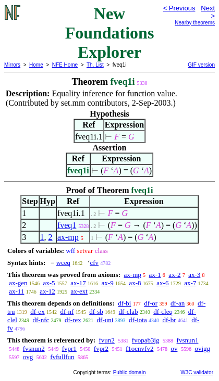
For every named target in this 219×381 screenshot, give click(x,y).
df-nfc (41, 320)
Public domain (129, 372)
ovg (28, 357)
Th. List (95, 65)
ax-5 (49, 283)
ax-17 (78, 283)
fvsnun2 (34, 348)
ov (174, 348)
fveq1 (66, 225)
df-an (178, 303)
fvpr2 (101, 348)
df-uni (105, 320)
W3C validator (196, 372)
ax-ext (78, 291)
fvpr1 (69, 348)
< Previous (179, 8)
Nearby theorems (195, 23)
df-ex (37, 311)
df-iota (138, 320)
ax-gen (18, 283)
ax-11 (16, 291)
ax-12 (47, 291)
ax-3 (194, 274)
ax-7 (190, 283)
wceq (63, 262)
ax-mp (68, 237)
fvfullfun (62, 357)
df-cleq (163, 311)
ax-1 (155, 274)
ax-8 (135, 283)
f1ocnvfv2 (139, 348)
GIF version (201, 65)
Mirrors (12, 65)
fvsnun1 (188, 340)
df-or (150, 303)
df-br (169, 320)
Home (36, 65)
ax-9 (108, 283)
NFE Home (65, 65)
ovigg (202, 348)
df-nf (67, 311)
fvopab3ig (146, 340)
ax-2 (174, 274)
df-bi (124, 303)
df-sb (96, 311)
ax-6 (162, 283)
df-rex (73, 320)
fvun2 (106, 340)
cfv (94, 262)
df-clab (128, 311)
